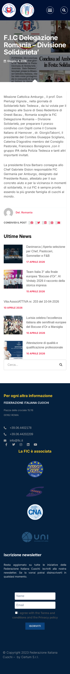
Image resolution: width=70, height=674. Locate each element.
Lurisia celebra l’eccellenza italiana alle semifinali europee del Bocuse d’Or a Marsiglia (46, 322)
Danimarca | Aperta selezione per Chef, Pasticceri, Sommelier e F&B (45, 251)
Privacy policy (48, 617)
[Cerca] (61, 365)
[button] (50, 10)
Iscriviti (35, 625)
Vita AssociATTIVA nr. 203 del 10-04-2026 (31, 301)
